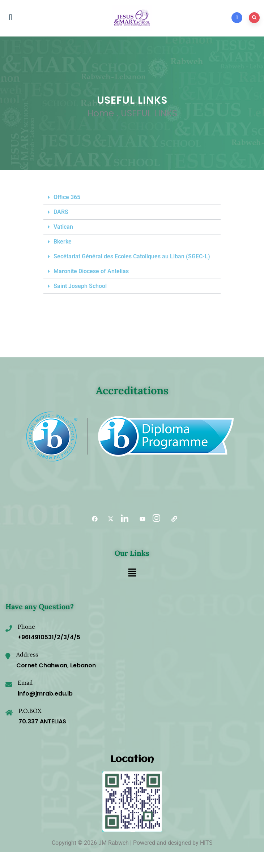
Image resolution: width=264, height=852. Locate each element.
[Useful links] (171, 518)
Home (100, 113)
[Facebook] (92, 518)
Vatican (63, 226)
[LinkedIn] (124, 518)
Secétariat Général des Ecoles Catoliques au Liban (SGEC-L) (132, 256)
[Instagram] (155, 518)
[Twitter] (108, 518)
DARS (61, 211)
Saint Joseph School (80, 286)
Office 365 (67, 197)
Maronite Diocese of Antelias (91, 271)
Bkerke (63, 241)
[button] (132, 197)
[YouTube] (140, 518)
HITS (206, 842)
